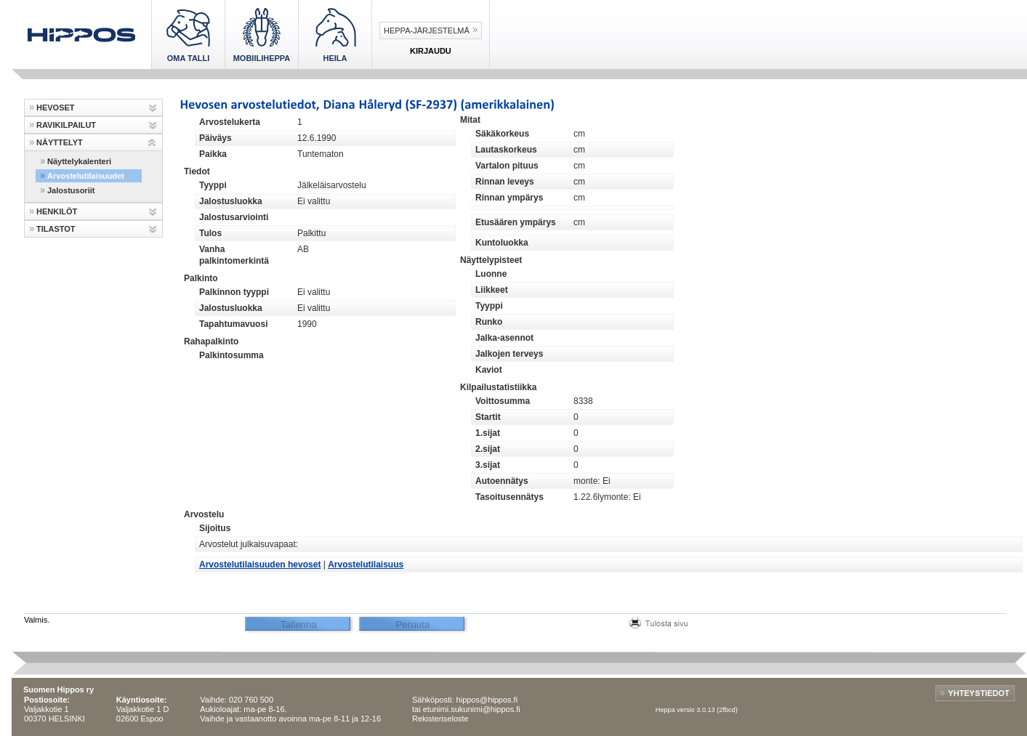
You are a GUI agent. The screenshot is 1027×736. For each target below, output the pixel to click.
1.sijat (487, 433)
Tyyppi (213, 185)
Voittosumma (502, 401)
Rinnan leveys (504, 182)
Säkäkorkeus (502, 134)
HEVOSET (55, 107)
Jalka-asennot (504, 338)
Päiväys (215, 138)
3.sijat (487, 465)
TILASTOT (56, 229)
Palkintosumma (231, 355)
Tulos (210, 233)
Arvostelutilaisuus (365, 564)
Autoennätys (501, 481)
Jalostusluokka (230, 201)
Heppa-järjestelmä (427, 30)
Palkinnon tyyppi (234, 292)
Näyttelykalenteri (79, 161)
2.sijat (487, 449)
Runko (488, 322)
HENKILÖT (56, 211)
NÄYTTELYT (59, 142)
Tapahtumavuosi (233, 324)
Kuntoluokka (501, 243)
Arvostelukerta (229, 122)
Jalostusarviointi (233, 217)
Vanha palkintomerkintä (234, 255)
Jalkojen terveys (509, 354)
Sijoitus (214, 528)
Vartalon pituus (507, 166)
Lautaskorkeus (506, 150)
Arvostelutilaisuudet (85, 175)
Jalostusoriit (70, 190)
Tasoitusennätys (509, 497)
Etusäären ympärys (515, 222)
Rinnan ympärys (509, 198)
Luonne (491, 274)
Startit (488, 417)
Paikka (213, 154)
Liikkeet (491, 290)
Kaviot (488, 370)
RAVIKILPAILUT (66, 125)
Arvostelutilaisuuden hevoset (260, 564)
